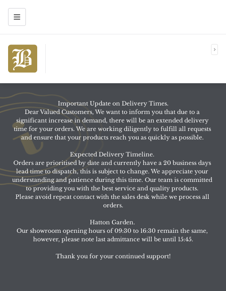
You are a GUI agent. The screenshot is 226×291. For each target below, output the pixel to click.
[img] (22, 58)
